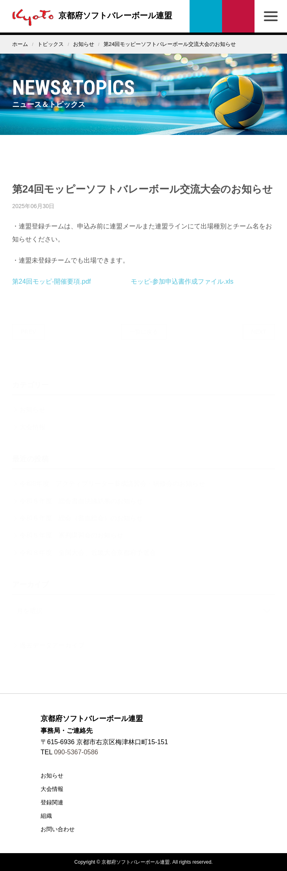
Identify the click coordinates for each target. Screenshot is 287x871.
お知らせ (83, 44)
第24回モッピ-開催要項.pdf (51, 288)
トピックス (50, 44)
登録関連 (52, 802)
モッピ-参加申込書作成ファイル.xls (182, 288)
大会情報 (52, 789)
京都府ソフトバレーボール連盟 (90, 15)
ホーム (20, 44)
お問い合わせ (238, 16)
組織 (46, 815)
